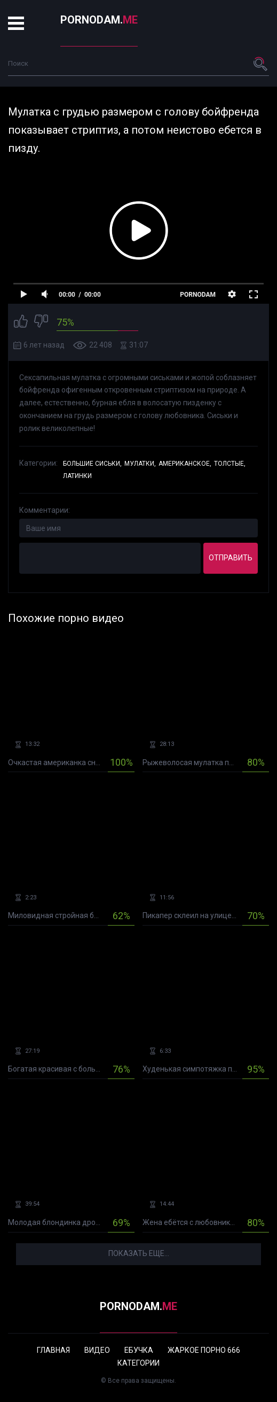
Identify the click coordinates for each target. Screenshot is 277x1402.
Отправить (230, 557)
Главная (53, 1350)
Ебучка (138, 1350)
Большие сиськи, (92, 463)
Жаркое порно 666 (204, 1350)
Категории (138, 1363)
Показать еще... (138, 1253)
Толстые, (230, 463)
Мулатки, (140, 463)
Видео (97, 1350)
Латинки (77, 476)
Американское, (185, 463)
